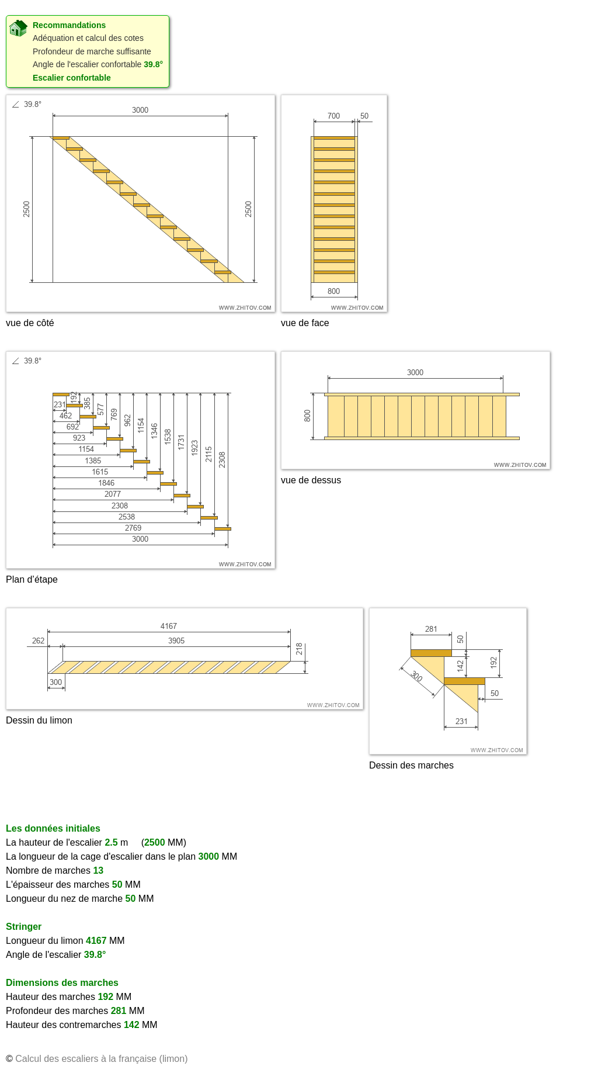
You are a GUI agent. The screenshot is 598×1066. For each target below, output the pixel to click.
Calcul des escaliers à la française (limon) (101, 1059)
